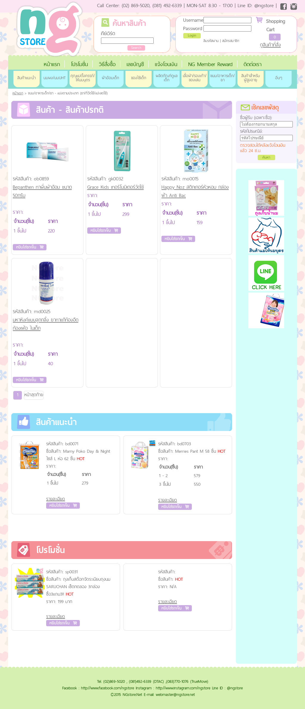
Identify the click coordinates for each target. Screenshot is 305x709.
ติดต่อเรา (253, 64)
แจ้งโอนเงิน (166, 64)
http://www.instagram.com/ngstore (183, 688)
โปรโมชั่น (79, 64)
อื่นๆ (278, 77)
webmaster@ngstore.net (175, 694)
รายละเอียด (55, 498)
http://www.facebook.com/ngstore (107, 688)
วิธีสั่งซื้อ (107, 64)
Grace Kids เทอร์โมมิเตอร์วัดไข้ (115, 187)
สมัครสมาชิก (230, 41)
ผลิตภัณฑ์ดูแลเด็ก (167, 77)
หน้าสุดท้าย (33, 394)
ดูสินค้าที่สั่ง (270, 44)
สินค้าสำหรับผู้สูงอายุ (250, 77)
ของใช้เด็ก (138, 77)
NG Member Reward (210, 64)
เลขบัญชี (135, 64)
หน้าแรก (52, 64)
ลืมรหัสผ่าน (211, 41)
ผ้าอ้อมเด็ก (110, 77)
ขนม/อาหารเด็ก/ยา (222, 77)
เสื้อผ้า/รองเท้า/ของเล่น (194, 77)
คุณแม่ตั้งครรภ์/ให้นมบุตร (83, 77)
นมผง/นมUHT (54, 77)
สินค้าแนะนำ (26, 77)
